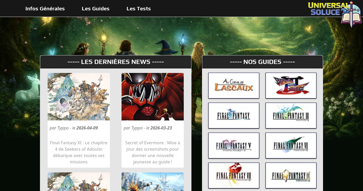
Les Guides (96, 8)
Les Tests (139, 8)
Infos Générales (45, 8)
